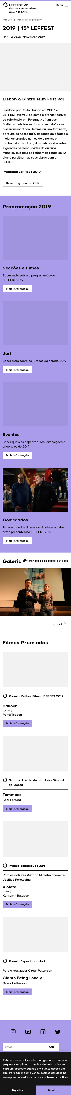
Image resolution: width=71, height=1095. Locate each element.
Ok (51, 1047)
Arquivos (7, 19)
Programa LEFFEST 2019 (22, 172)
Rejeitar (17, 1090)
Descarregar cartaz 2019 (23, 183)
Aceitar (53, 1090)
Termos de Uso (57, 1077)
